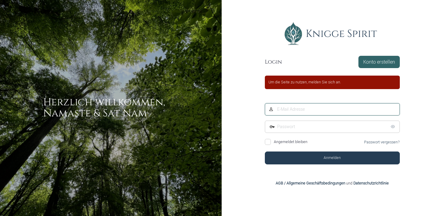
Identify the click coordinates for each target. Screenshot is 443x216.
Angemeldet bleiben (290, 142)
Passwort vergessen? (382, 142)
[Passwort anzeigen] (394, 127)
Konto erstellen (379, 61)
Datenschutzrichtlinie (371, 183)
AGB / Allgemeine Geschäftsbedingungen (310, 183)
